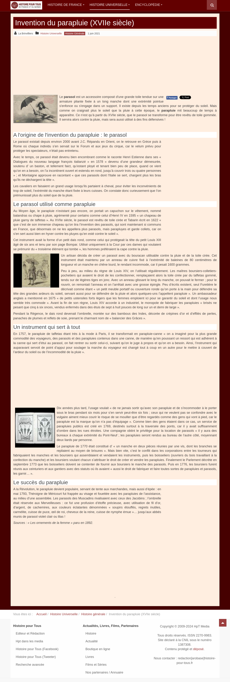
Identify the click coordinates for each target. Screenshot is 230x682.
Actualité (91, 641)
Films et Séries (95, 664)
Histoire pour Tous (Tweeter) (36, 657)
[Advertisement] (115, 65)
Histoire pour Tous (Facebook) (37, 649)
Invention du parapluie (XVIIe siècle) (75, 23)
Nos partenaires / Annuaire (104, 672)
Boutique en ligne (97, 649)
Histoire (90, 633)
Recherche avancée (30, 664)
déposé (198, 649)
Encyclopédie (148, 5)
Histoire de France (66, 5)
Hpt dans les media (29, 641)
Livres (89, 657)
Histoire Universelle (110, 5)
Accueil (41, 614)
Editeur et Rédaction (30, 633)
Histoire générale (93, 614)
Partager (172, 97)
